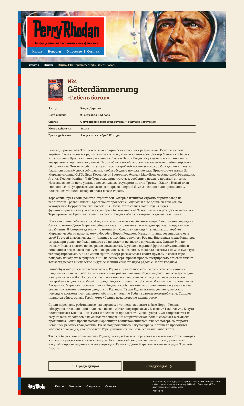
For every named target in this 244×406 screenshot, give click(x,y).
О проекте (74, 51)
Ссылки (93, 51)
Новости (54, 51)
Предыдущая (85, 366)
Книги (37, 51)
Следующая (159, 366)
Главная (33, 65)
